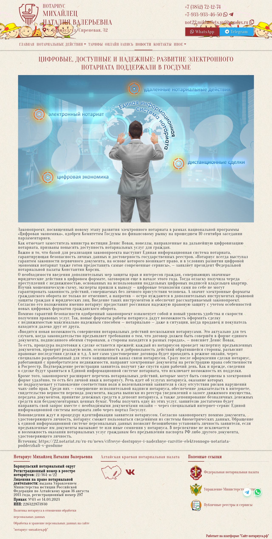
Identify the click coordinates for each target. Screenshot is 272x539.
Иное (178, 44)
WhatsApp (202, 31)
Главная (26, 44)
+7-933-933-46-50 (209, 15)
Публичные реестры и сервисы (221, 505)
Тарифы (95, 44)
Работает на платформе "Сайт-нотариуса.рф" (237, 536)
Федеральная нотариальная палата (224, 472)
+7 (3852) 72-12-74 (203, 7)
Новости (143, 44)
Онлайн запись (119, 44)
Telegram (236, 31)
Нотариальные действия (60, 44)
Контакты (162, 44)
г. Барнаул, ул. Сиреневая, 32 (75, 30)
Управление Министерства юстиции (225, 489)
